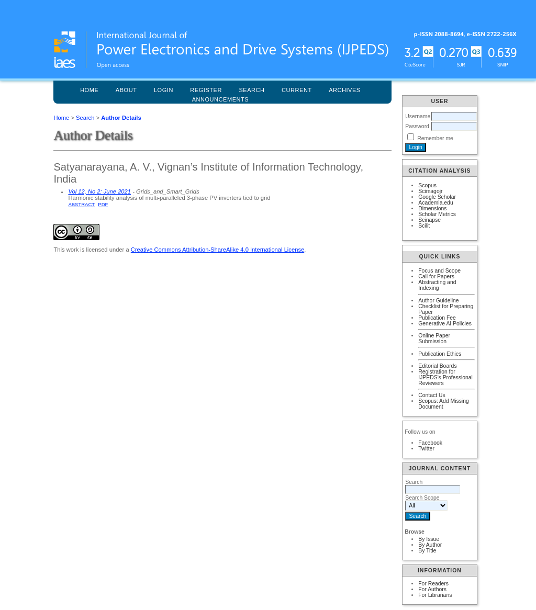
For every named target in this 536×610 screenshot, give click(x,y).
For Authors (432, 589)
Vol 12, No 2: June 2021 (99, 191)
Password (417, 126)
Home (89, 90)
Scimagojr (430, 191)
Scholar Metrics (437, 214)
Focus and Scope (439, 271)
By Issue (428, 539)
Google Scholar (437, 197)
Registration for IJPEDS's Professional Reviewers (445, 377)
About (126, 90)
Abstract (81, 204)
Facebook (430, 443)
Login (163, 90)
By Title (427, 550)
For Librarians (435, 595)
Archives (345, 90)
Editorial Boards (437, 366)
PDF (103, 204)
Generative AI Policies (445, 323)
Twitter (426, 448)
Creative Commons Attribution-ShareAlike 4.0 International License (217, 249)
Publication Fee (437, 318)
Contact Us (431, 395)
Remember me (435, 138)
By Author (430, 545)
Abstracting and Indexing (437, 285)
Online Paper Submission (434, 338)
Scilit (424, 226)
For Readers (433, 583)
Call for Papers (436, 276)
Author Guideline (438, 300)
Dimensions (432, 208)
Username (417, 116)
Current (297, 90)
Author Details (121, 118)
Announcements (220, 99)
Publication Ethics (439, 354)
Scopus (427, 185)
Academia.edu (435, 203)
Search (85, 118)
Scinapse (429, 220)
